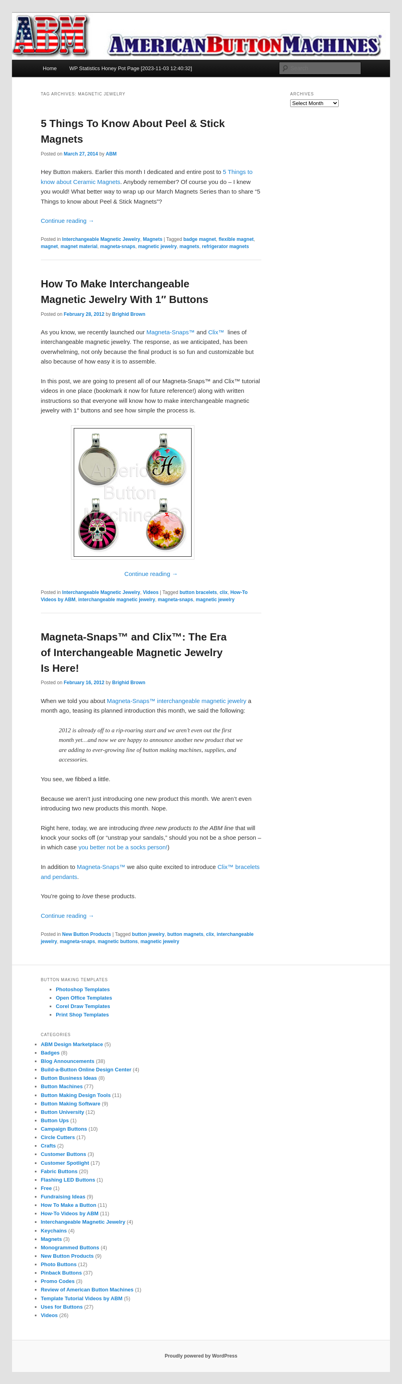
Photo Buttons (59, 1264)
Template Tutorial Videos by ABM (82, 1298)
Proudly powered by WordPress (201, 1356)
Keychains (54, 1231)
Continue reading (67, 220)
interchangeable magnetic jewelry (116, 599)
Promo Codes (58, 1281)
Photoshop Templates (83, 989)
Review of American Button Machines (87, 1290)
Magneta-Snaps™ (170, 332)
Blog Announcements (68, 1061)
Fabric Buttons (59, 1171)
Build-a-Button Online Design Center (86, 1070)
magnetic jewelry (157, 246)
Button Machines (62, 1086)
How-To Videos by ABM (70, 1213)
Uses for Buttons (62, 1307)
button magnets (185, 934)
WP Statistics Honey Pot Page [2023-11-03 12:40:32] (130, 68)
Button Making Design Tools (76, 1095)
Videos (150, 592)
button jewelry (148, 934)
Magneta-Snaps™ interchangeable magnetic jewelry (176, 700)
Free (46, 1188)
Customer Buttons (63, 1154)
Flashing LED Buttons (68, 1180)
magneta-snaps (117, 246)
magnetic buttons (118, 941)
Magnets (152, 239)
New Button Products (86, 934)
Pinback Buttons (61, 1273)
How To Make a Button (68, 1205)
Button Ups (55, 1120)
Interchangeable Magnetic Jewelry (101, 239)
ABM (111, 154)
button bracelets (198, 592)
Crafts (48, 1146)
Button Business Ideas (69, 1078)
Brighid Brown (128, 314)
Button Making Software (71, 1104)
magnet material (79, 246)
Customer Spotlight (65, 1163)
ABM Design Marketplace (72, 1044)
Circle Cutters (58, 1137)
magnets (189, 246)
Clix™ (216, 332)
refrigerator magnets (225, 246)
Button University (62, 1112)
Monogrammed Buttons (70, 1248)
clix (224, 592)
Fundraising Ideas (63, 1197)
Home (50, 68)
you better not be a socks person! (123, 847)
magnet (49, 246)
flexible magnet (235, 239)
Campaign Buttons (64, 1129)
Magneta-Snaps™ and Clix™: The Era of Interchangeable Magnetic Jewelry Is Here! (134, 652)
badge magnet (199, 239)
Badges (50, 1053)
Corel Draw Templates (83, 1006)
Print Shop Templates (82, 1015)
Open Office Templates (84, 998)
